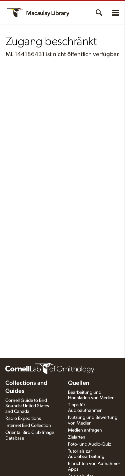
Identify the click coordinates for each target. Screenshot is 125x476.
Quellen (78, 383)
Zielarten (76, 437)
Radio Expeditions (23, 418)
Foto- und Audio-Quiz (89, 444)
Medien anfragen (85, 430)
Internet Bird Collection (28, 425)
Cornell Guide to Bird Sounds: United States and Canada (27, 406)
